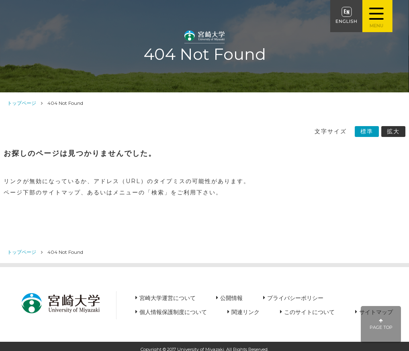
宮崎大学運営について (167, 298)
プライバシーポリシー (295, 298)
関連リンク (245, 312)
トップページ (21, 103)
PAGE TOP (381, 324)
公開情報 (231, 298)
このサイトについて (309, 312)
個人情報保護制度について (173, 312)
